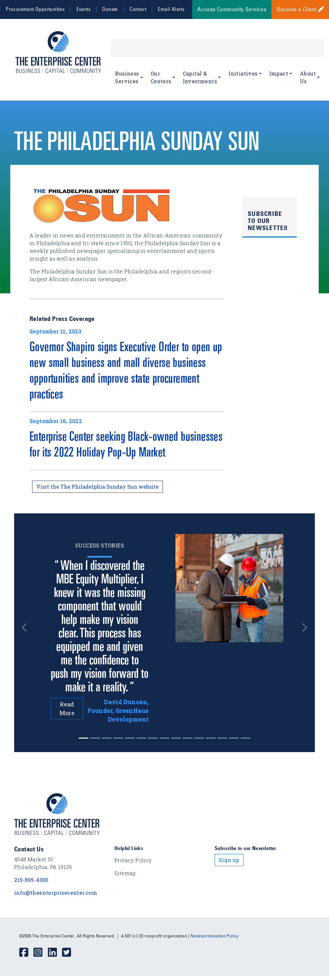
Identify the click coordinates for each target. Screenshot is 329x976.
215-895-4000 (31, 879)
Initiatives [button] (242, 73)
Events (83, 9)
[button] (26, 628)
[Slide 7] (164, 738)
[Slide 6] (153, 738)
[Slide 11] (211, 738)
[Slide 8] (176, 738)
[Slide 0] (83, 738)
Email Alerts (171, 9)
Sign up (229, 859)
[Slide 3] (118, 738)
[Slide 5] (141, 738)
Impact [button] (278, 73)
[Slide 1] (95, 738)
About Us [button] (308, 77)
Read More (67, 708)
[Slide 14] (245, 738)
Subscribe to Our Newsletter (268, 220)
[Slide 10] (199, 738)
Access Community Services (231, 9)
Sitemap (125, 873)
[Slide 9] (187, 738)
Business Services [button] (127, 77)
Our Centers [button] (161, 77)
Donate (110, 9)
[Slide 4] (130, 738)
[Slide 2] (106, 738)
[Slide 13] (234, 738)
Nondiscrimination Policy (214, 936)
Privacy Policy (133, 860)
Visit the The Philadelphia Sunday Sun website (97, 486)
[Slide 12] (222, 738)
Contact (137, 9)
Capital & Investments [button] (200, 77)
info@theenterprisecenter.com (55, 892)
